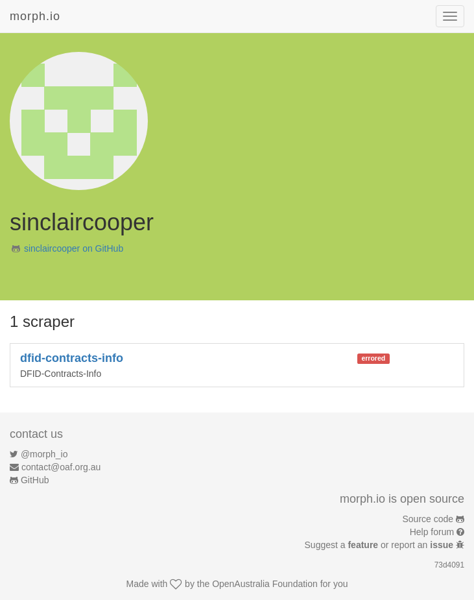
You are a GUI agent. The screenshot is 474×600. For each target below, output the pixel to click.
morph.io (35, 16)
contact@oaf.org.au (61, 467)
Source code (428, 519)
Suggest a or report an (380, 545)
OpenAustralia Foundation (265, 584)
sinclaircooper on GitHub (73, 248)
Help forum (432, 532)
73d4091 (449, 565)
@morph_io (44, 454)
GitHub (35, 480)
